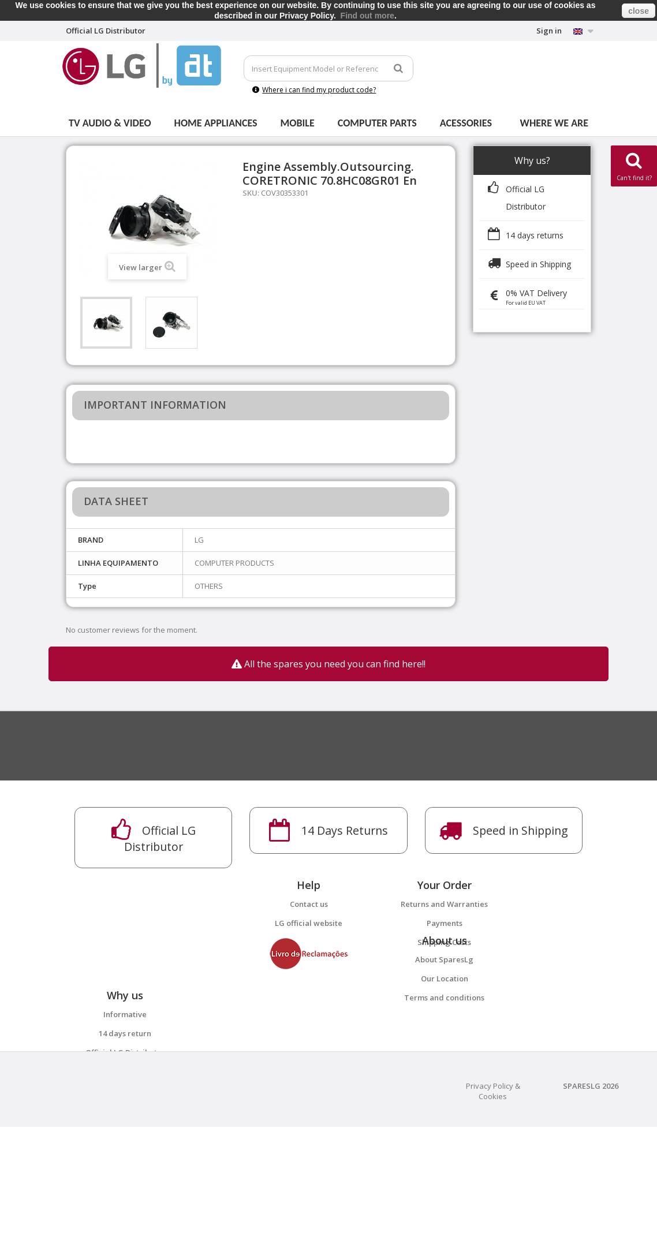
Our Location (444, 1016)
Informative (125, 1090)
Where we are (554, 123)
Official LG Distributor (125, 1128)
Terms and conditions (444, 1035)
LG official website (308, 923)
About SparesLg (444, 997)
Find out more (367, 15)
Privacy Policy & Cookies (493, 1204)
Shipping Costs (444, 942)
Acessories (466, 123)
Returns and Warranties (444, 904)
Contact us (309, 904)
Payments (444, 923)
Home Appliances (215, 123)
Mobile (298, 123)
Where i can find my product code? (314, 90)
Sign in (549, 30)
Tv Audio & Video (110, 123)
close (638, 11)
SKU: (250, 193)
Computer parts (377, 123)
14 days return (125, 1109)
